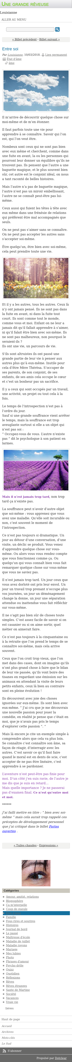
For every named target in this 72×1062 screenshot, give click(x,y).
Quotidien (12, 973)
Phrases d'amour (17, 961)
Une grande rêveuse (25, 4)
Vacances (12, 998)
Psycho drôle (14, 965)
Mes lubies (13, 953)
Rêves (10, 981)
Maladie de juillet (18, 941)
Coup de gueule (16, 909)
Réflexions (13, 977)
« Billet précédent (24, 39)
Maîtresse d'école (18, 937)
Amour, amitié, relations (22, 896)
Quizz (10, 969)
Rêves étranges (16, 985)
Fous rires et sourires (20, 921)
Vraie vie (12, 1002)
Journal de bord (16, 929)
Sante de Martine (18, 989)
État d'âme (14, 59)
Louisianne (15, 54)
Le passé (12, 933)
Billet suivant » (49, 39)
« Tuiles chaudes (25, 845)
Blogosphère (14, 900)
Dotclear (61, 1058)
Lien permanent (56, 54)
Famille (11, 917)
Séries (9, 1008)
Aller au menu (14, 19)
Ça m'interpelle (16, 905)
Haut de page (11, 1019)
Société (11, 994)
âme (11, 63)
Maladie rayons (16, 945)
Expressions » (48, 845)
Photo (10, 957)
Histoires (12, 925)
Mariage (11, 949)
